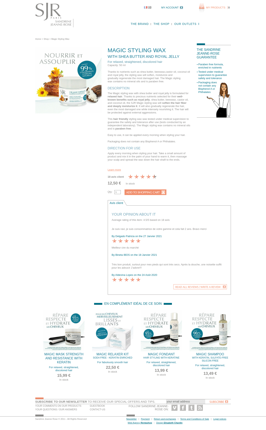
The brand (140, 23)
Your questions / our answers (56, 409)
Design (169, 423)
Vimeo (174, 408)
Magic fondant (161, 356)
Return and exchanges (165, 419)
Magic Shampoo (210, 357)
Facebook (183, 408)
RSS (200, 408)
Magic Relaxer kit (112, 356)
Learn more (114, 169)
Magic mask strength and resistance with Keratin (63, 358)
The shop (161, 23)
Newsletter (131, 419)
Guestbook (97, 406)
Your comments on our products (58, 406)
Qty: (110, 191)
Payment (145, 419)
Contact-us (97, 409)
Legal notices (219, 419)
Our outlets (185, 23)
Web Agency (140, 423)
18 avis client (116, 176)
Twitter (191, 408)
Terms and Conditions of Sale (194, 419)
